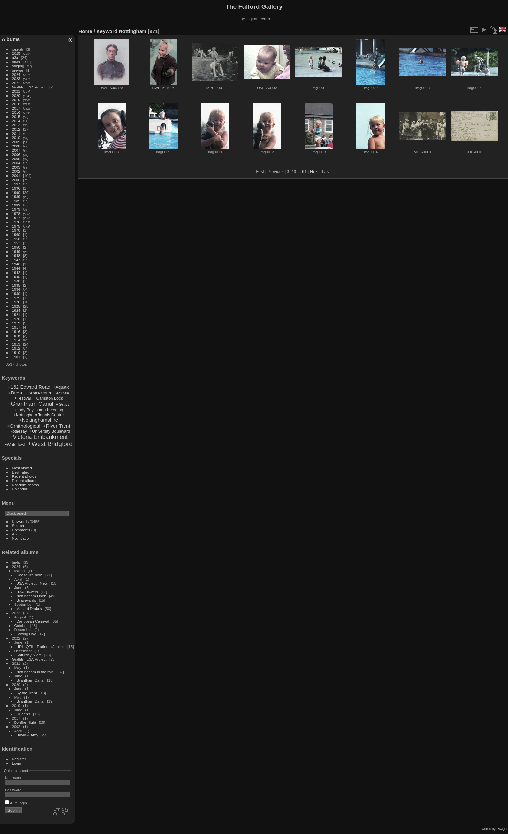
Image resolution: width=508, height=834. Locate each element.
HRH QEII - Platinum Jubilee (41, 646)
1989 (16, 196)
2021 (16, 91)
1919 (16, 323)
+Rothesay (17, 431)
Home (85, 31)
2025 (16, 53)
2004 (16, 163)
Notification (21, 538)
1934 (16, 289)
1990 (16, 192)
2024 (16, 74)
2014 (16, 121)
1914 (16, 340)
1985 (16, 201)
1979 (16, 209)
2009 (16, 142)
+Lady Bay (24, 409)
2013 (16, 125)
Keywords (20, 521)
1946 (16, 264)
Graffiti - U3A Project (29, 87)
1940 (16, 277)
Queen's (23, 714)
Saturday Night (29, 655)
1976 (16, 222)
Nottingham (132, 31)
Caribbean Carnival (33, 621)
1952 (16, 243)
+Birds (15, 392)
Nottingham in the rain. (36, 672)
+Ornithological (23, 426)
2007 (16, 150)
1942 (16, 272)
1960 (16, 234)
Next (314, 171)
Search (18, 525)
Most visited (22, 468)
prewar (18, 70)
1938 (16, 281)
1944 (16, 268)
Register (19, 759)
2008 (16, 146)
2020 (16, 95)
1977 (16, 218)
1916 (16, 331)
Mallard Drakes (29, 608)
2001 (16, 175)
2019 (16, 100)
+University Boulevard (50, 431)
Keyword (107, 31)
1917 (16, 327)
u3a (15, 57)
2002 (16, 171)
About (17, 534)
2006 (16, 154)
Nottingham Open (31, 596)
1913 (16, 344)
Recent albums (24, 480)
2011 (16, 133)
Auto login (16, 803)
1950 (16, 247)
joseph (17, 49)
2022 (16, 83)
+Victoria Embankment (38, 437)
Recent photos (24, 476)
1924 (16, 310)
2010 (16, 137)
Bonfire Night (25, 722)
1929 (16, 298)
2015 (16, 116)
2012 (16, 129)
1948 (16, 255)
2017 (16, 108)
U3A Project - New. (33, 583)
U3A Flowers (27, 592)
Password (13, 790)
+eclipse (61, 393)
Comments (21, 530)
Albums (11, 39)
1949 (16, 251)
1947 (16, 260)
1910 (16, 352)
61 (304, 171)
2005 (16, 159)
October (21, 625)
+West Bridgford (50, 443)
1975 (16, 226)
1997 (16, 184)
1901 (16, 357)
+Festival (22, 398)
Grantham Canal (30, 680)
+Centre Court (38, 393)
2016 (16, 112)
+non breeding (50, 409)
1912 (16, 348)
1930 (16, 293)
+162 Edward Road (29, 387)
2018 (16, 104)
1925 (16, 306)
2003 (16, 167)
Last (326, 171)
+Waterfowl (15, 444)
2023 (16, 78)
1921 (16, 314)
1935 (16, 285)
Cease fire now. (30, 575)
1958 (16, 239)
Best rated (20, 472)
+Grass (63, 404)
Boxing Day (26, 634)
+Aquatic (61, 387)
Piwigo (502, 829)
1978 (16, 213)
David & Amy (27, 735)
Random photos (25, 485)
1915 (16, 336)
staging (18, 66)
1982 (16, 205)
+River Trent (56, 426)
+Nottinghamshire (38, 420)
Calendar (20, 489)
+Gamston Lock (48, 398)
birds (16, 62)
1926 (16, 302)
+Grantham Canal (30, 404)
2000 (16, 180)
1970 (16, 230)
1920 (16, 319)
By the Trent (27, 693)
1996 (16, 188)
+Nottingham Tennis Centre (38, 414)
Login (16, 763)
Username (13, 777)
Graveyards (26, 600)
